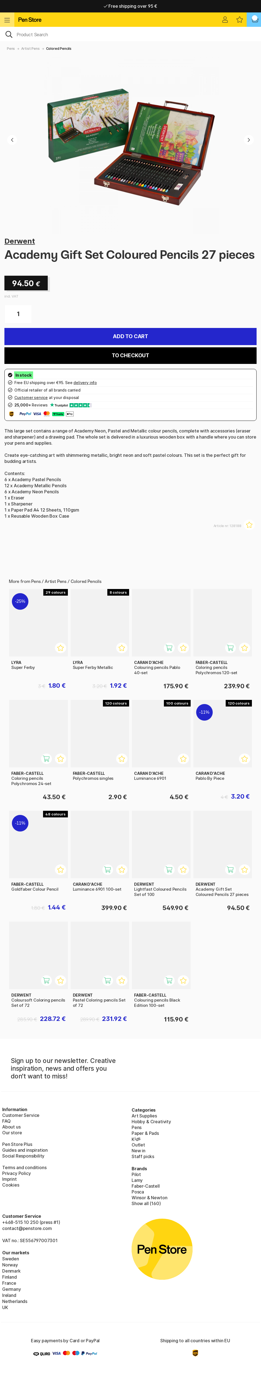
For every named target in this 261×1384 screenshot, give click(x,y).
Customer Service (20, 1115)
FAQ (6, 1121)
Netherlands (14, 1301)
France (9, 1283)
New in (138, 1150)
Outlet (138, 1145)
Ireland (9, 1295)
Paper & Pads (145, 1133)
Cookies (10, 1185)
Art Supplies (144, 1116)
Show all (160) (146, 1203)
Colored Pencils (58, 48)
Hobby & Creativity (151, 1121)
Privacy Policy (16, 1173)
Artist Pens (30, 48)
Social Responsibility (23, 1156)
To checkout (130, 355)
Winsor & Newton (149, 1197)
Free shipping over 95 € (131, 6)
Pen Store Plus (17, 1144)
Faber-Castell (146, 1186)
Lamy (137, 1180)
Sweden (10, 1259)
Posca (138, 1192)
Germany (11, 1289)
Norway (10, 1265)
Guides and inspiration (25, 1150)
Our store (12, 1132)
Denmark (11, 1271)
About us (11, 1127)
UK (5, 1307)
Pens (11, 48)
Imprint (9, 1179)
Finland (9, 1277)
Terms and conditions (24, 1167)
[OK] (130, 34)
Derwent (19, 241)
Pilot (136, 1174)
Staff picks (143, 1156)
